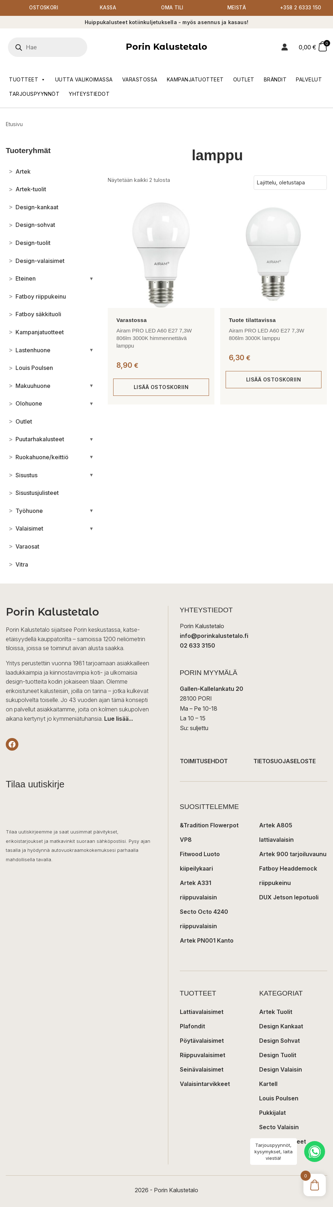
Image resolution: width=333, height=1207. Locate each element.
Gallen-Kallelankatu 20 (211, 689)
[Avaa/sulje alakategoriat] (91, 279)
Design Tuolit (277, 1055)
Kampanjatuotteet (195, 80)
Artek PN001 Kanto (207, 940)
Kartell (268, 1084)
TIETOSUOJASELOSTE (284, 761)
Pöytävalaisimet (202, 1041)
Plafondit (192, 1026)
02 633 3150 (197, 645)
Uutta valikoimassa (84, 80)
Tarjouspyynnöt (34, 94)
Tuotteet (27, 80)
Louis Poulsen (278, 1098)
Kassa (108, 8)
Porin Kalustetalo (166, 47)
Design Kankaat (281, 1026)
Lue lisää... (118, 718)
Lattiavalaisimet (201, 1012)
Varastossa (139, 80)
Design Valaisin (280, 1069)
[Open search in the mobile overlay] (58, 47)
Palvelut (309, 80)
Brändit (275, 80)
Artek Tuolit (275, 1012)
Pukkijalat (272, 1113)
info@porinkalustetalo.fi (214, 636)
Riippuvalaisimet (202, 1055)
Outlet (243, 80)
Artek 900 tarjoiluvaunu (293, 854)
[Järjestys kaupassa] (290, 183)
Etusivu (14, 124)
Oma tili (172, 8)
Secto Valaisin (279, 1127)
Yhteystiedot (89, 94)
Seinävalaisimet (201, 1069)
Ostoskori (43, 8)
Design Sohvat (279, 1041)
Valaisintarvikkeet (205, 1084)
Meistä (237, 8)
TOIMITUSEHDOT (204, 761)
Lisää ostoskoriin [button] (161, 387)
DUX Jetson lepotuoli (289, 897)
